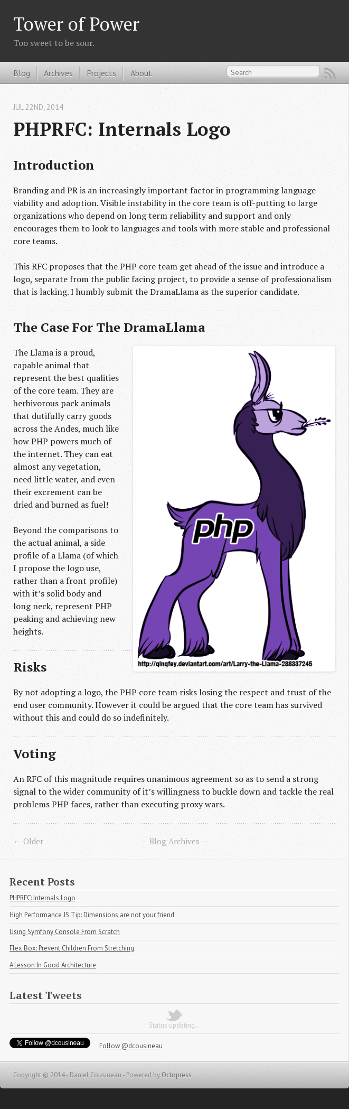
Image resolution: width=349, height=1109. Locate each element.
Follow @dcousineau (131, 1045)
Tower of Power (76, 23)
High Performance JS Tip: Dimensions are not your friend (92, 914)
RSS (330, 73)
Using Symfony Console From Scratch (65, 931)
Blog (21, 73)
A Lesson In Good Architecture (53, 965)
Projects (101, 73)
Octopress (177, 1074)
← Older (28, 841)
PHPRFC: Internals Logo (122, 128)
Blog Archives (174, 841)
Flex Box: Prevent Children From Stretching (72, 948)
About (141, 73)
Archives (58, 73)
